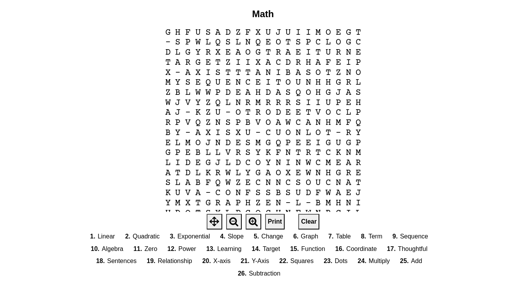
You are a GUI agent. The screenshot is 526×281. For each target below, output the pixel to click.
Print (275, 221)
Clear (309, 221)
